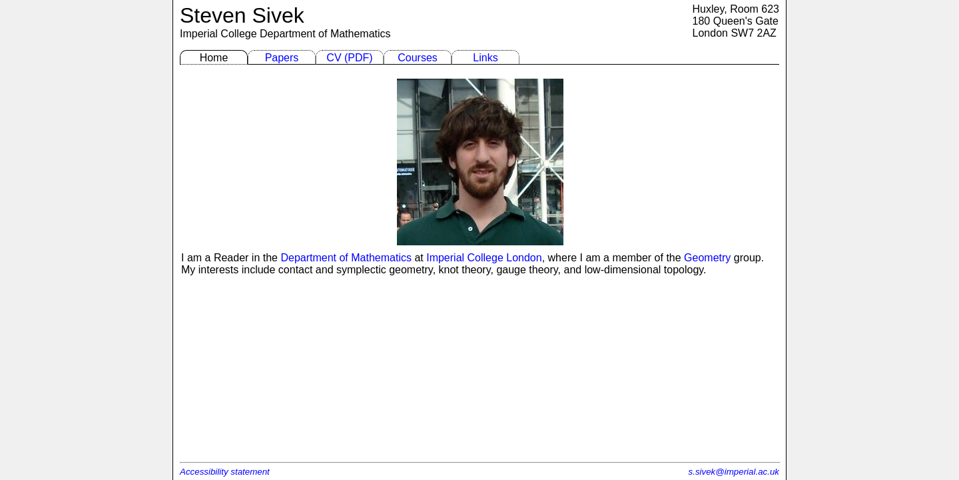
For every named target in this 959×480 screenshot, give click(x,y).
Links (485, 57)
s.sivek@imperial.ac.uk (734, 472)
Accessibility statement (225, 472)
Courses (418, 57)
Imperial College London (483, 257)
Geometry (707, 257)
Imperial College (218, 33)
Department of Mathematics (325, 33)
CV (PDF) (349, 57)
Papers (282, 57)
